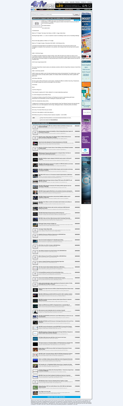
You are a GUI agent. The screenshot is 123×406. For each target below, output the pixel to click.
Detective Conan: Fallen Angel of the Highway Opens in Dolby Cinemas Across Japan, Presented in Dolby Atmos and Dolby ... (55, 137)
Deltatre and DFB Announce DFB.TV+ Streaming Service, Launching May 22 (54, 304)
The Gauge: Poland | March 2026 (45, 228)
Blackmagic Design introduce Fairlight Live (47, 223)
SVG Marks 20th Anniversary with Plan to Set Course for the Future (52, 337)
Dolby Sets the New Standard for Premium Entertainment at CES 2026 (53, 142)
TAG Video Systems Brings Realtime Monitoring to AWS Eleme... (52, 266)
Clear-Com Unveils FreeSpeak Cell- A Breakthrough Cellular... (51, 239)
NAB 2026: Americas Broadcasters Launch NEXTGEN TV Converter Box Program (55, 326)
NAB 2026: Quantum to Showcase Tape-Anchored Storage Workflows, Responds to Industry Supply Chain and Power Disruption (56, 332)
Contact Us (83, 2)
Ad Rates (89, 2)
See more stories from (49, 119)
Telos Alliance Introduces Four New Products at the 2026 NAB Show (52, 250)
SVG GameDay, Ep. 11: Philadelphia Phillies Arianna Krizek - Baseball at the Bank (55, 364)
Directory (77, 2)
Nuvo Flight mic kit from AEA (45, 391)
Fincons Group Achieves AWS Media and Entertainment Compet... (52, 277)
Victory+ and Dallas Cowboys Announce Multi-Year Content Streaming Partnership (55, 359)
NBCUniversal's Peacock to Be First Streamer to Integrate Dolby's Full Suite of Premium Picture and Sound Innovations (55, 153)
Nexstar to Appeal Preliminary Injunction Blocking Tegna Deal (51, 261)
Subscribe (72, 2)
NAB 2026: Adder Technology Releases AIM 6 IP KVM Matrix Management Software (55, 353)
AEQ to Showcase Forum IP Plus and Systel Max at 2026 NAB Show (52, 256)
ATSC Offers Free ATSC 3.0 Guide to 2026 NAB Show (49, 245)
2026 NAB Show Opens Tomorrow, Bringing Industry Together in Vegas (53, 380)
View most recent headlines (56, 397)
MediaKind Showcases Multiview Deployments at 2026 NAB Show (52, 234)
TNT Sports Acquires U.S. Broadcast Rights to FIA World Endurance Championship (56, 342)
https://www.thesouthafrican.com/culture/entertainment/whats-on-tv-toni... (56, 117)
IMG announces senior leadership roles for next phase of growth (52, 310)
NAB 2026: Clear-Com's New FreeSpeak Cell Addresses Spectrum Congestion (54, 375)
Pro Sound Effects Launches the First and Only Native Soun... (51, 272)
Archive (67, 2)
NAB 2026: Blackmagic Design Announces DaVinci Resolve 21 (51, 212)
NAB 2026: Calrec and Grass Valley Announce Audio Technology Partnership (54, 218)
